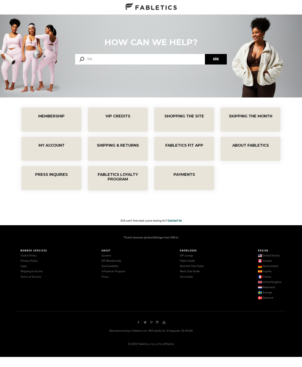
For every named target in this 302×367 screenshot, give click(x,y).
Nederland (269, 287)
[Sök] (140, 59)
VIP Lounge (186, 255)
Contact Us (175, 220)
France (267, 276)
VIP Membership (111, 260)
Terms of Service (30, 276)
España (267, 271)
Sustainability (110, 266)
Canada (267, 260)
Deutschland (270, 266)
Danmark (268, 297)
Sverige (267, 292)
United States (271, 255)
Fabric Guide (187, 260)
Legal (23, 266)
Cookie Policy (28, 255)
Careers (106, 255)
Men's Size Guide (190, 271)
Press (105, 276)
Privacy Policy (29, 260)
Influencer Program (113, 271)
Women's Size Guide (192, 266)
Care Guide (186, 276)
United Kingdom (272, 282)
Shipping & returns (31, 271)
